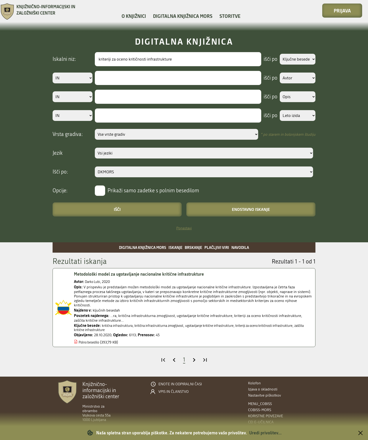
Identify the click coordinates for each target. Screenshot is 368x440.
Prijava (342, 10)
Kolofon (254, 383)
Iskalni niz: (64, 59)
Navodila (240, 247)
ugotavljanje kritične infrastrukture (225, 325)
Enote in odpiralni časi (180, 384)
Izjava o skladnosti (262, 389)
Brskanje (193, 247)
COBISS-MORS (259, 410)
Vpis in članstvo (173, 392)
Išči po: (60, 172)
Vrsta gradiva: (68, 134)
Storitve (230, 16)
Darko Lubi (94, 281)
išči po (267, 59)
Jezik (58, 153)
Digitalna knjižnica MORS (182, 16)
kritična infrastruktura (119, 325)
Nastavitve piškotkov (264, 395)
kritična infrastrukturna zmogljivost (167, 325)
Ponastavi (184, 228)
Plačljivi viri (216, 247)
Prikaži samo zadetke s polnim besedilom (153, 191)
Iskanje (175, 247)
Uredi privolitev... (265, 433)
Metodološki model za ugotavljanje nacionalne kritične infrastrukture (145, 274)
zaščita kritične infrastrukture (121, 330)
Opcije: (60, 191)
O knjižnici (134, 16)
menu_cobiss (260, 403)
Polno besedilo (91, 342)
